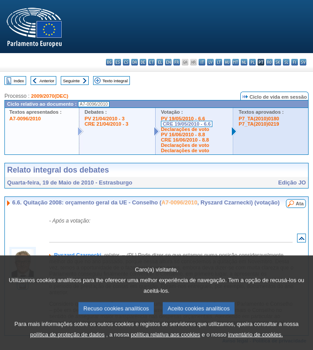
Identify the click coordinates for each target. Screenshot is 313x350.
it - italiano (202, 62)
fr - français (176, 62)
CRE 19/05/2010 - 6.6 (187, 124)
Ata (300, 203)
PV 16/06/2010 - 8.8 (183, 134)
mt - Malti (235, 62)
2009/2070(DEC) (49, 96)
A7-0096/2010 (25, 118)
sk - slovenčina (277, 62)
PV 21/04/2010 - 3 (105, 118)
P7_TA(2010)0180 (259, 118)
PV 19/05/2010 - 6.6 (183, 118)
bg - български (109, 62)
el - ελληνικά (159, 62)
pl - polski (252, 62)
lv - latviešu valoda (210, 62)
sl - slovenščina (286, 62)
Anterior (47, 80)
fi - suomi (294, 62)
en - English (168, 62)
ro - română (269, 62)
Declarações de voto (185, 129)
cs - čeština (126, 62)
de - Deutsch (143, 62)
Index (19, 80)
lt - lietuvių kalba (218, 62)
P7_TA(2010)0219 (259, 124)
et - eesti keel (151, 62)
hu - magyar (227, 62)
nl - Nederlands (244, 62)
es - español (117, 62)
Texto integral (115, 80)
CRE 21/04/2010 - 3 (107, 124)
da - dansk (134, 62)
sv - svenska (303, 62)
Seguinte (71, 80)
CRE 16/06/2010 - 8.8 (185, 139)
